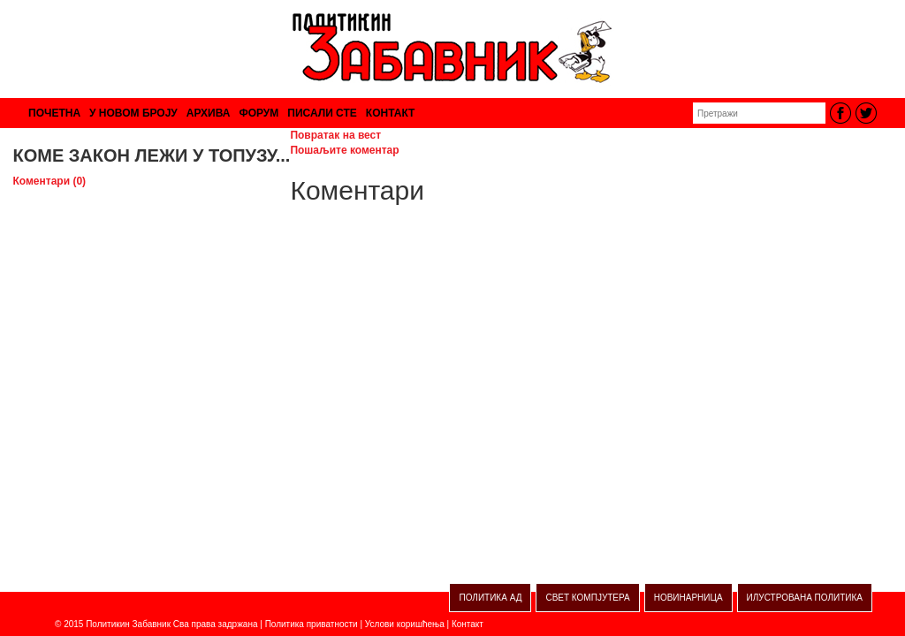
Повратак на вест (335, 135)
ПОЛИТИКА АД (490, 597)
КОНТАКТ (390, 113)
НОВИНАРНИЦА (688, 597)
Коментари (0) (50, 181)
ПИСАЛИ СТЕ (322, 113)
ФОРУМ (258, 113)
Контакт (467, 624)
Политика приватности (311, 624)
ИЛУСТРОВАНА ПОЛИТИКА (805, 597)
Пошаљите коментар (344, 150)
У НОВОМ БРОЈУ (133, 113)
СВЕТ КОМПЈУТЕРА (587, 597)
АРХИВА (208, 113)
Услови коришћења (405, 624)
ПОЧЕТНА (54, 113)
